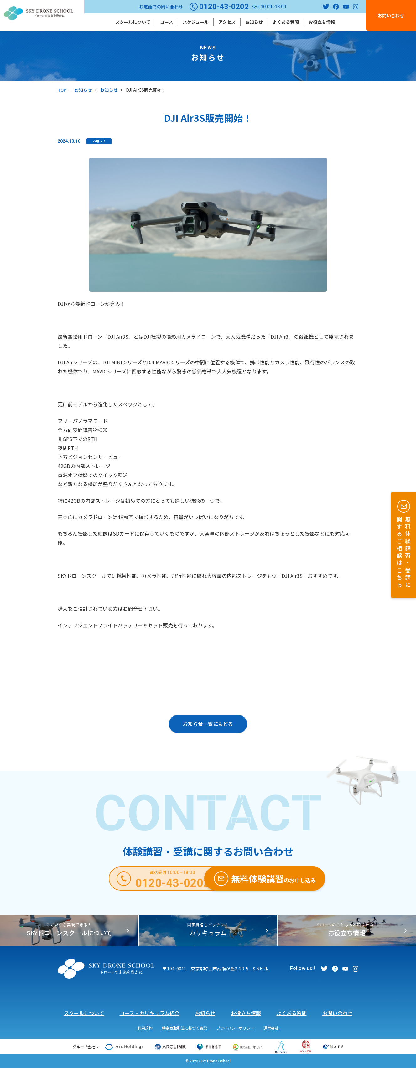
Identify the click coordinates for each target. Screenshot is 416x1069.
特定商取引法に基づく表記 (184, 1028)
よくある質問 (286, 22)
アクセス (227, 22)
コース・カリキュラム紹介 (149, 1014)
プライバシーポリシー (235, 1028)
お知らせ (254, 22)
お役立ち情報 (322, 22)
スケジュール (196, 22)
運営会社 (270, 1028)
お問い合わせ (391, 15)
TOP (62, 90)
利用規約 (145, 1028)
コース (166, 22)
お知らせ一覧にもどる (208, 724)
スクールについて (132, 22)
